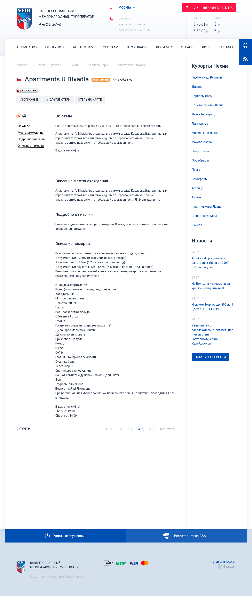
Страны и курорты (49, 65)
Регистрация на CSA (184, 536)
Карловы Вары (98, 65)
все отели (167, 429)
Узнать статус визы (64, 536)
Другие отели (58, 99)
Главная (21, 65)
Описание (29, 99)
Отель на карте (90, 99)
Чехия (74, 65)
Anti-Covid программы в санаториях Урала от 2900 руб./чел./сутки (210, 262)
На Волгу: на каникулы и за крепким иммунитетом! (211, 286)
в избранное (125, 79)
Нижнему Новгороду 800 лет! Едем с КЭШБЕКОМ (212, 307)
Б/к (109, 429)
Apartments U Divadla (131, 65)
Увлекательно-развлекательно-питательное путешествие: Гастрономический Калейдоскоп (212, 334)
